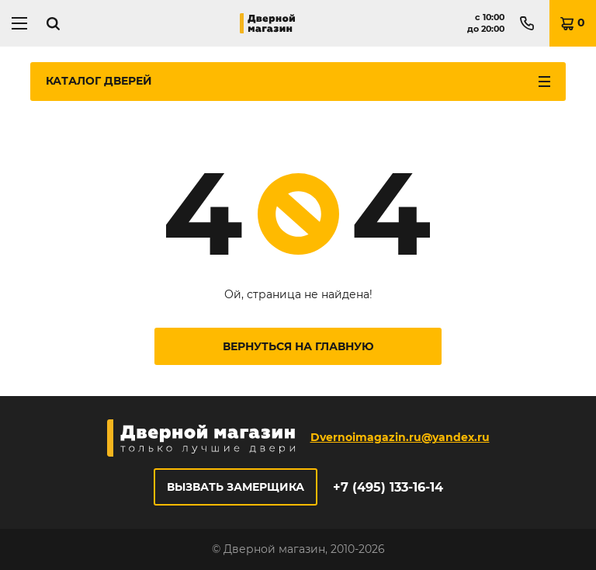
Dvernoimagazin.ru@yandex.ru (400, 437)
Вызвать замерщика (235, 487)
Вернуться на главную (298, 346)
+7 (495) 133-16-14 (388, 487)
